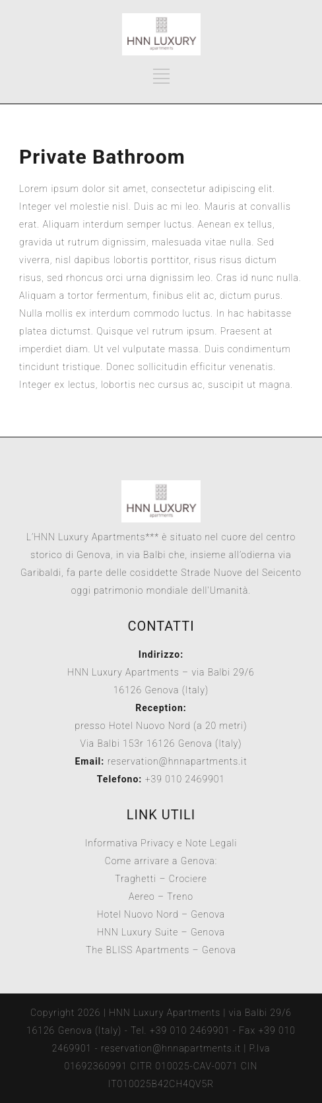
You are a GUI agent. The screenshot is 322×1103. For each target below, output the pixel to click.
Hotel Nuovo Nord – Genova (161, 914)
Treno (180, 896)
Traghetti (135, 878)
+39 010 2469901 (183, 779)
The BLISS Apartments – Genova (161, 950)
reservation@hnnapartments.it (177, 761)
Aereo (142, 896)
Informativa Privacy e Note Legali (161, 843)
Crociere (188, 878)
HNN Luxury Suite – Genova (161, 932)
